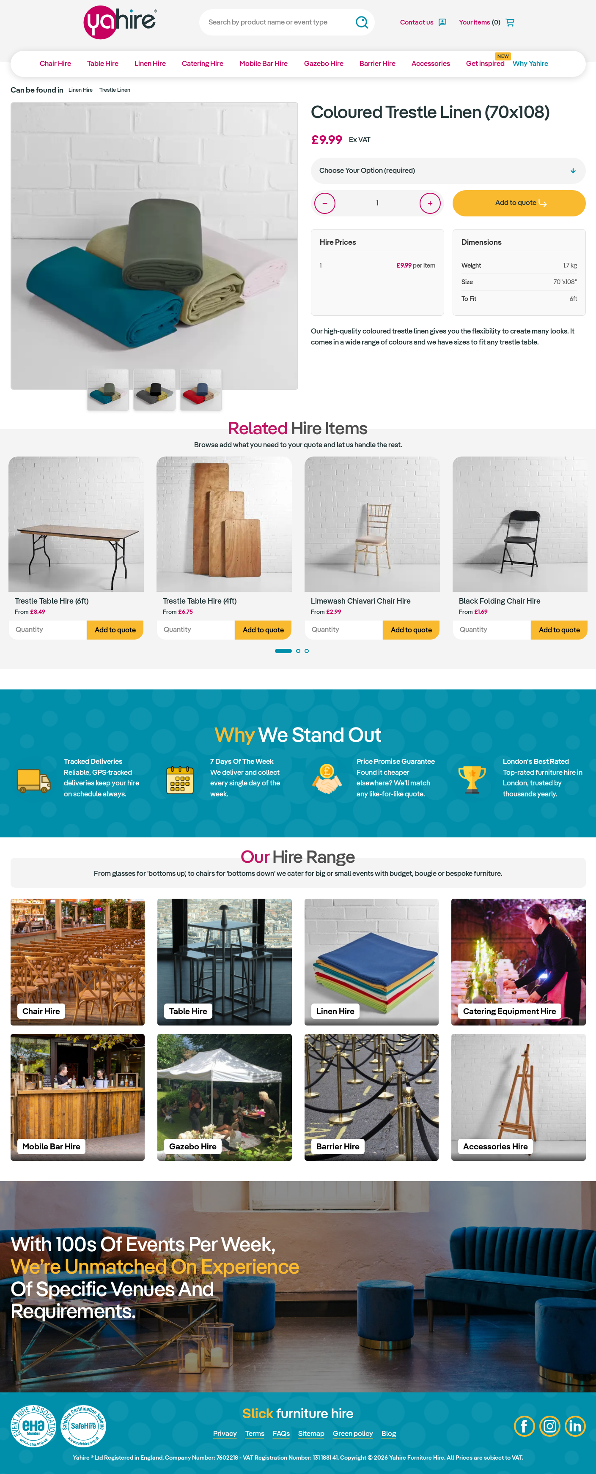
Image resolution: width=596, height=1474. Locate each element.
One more (430, 203)
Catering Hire (202, 63)
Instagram (549, 1426)
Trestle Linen (114, 89)
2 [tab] (298, 651)
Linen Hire (150, 63)
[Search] (287, 22)
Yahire (120, 22)
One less (324, 203)
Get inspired (485, 60)
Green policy (353, 1433)
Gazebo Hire (323, 63)
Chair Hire (55, 63)
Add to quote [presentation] (521, 202)
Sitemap (311, 1433)
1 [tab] (283, 651)
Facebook (524, 1426)
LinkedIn (575, 1426)
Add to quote (115, 629)
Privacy (225, 1433)
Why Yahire (530, 63)
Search (362, 22)
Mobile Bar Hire (263, 63)
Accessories (431, 63)
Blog (389, 1433)
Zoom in (283, 116)
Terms (254, 1433)
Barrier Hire (378, 63)
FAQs (281, 1433)
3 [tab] (307, 651)
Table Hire (102, 63)
